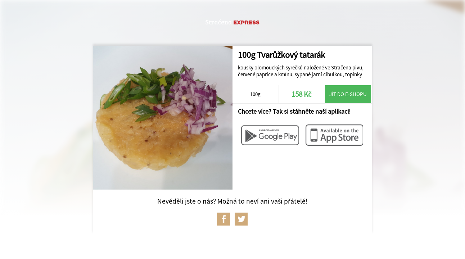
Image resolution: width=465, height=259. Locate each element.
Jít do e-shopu (348, 94)
